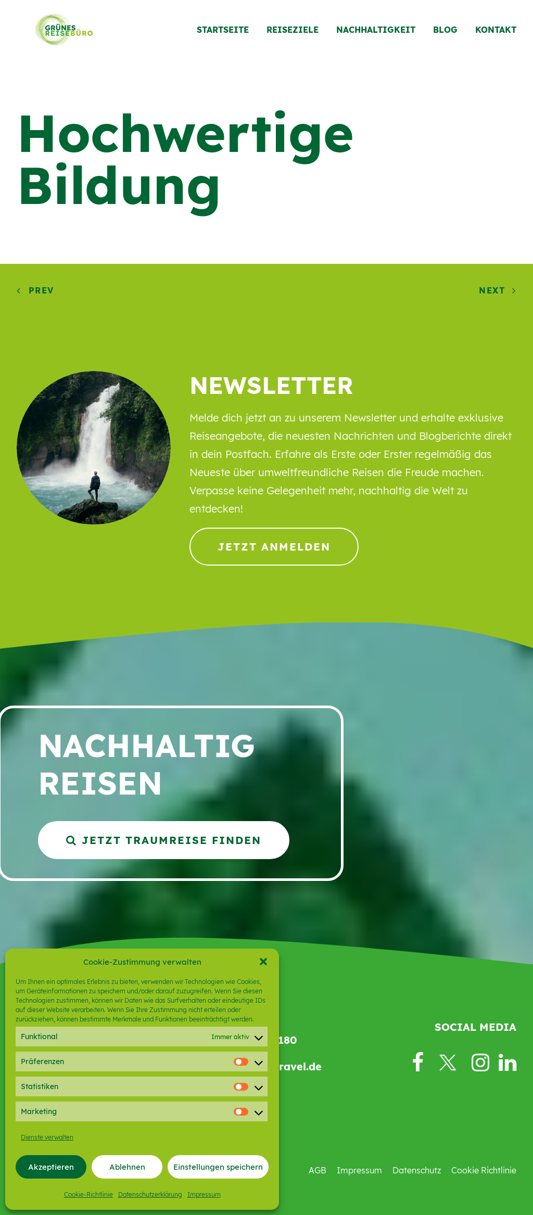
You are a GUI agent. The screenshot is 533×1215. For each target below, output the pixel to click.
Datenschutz (416, 1170)
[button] (263, 961)
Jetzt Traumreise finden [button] (163, 840)
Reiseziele (292, 35)
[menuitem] (226, 35)
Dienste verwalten (47, 1137)
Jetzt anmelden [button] (274, 546)
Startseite (223, 35)
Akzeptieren (51, 1167)
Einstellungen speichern (218, 1167)
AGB (317, 1170)
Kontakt (495, 35)
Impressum (204, 1194)
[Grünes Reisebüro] (55, 35)
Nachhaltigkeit (375, 35)
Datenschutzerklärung (150, 1194)
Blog (445, 35)
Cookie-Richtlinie (88, 1194)
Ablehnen (127, 1167)
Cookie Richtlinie (483, 1170)
